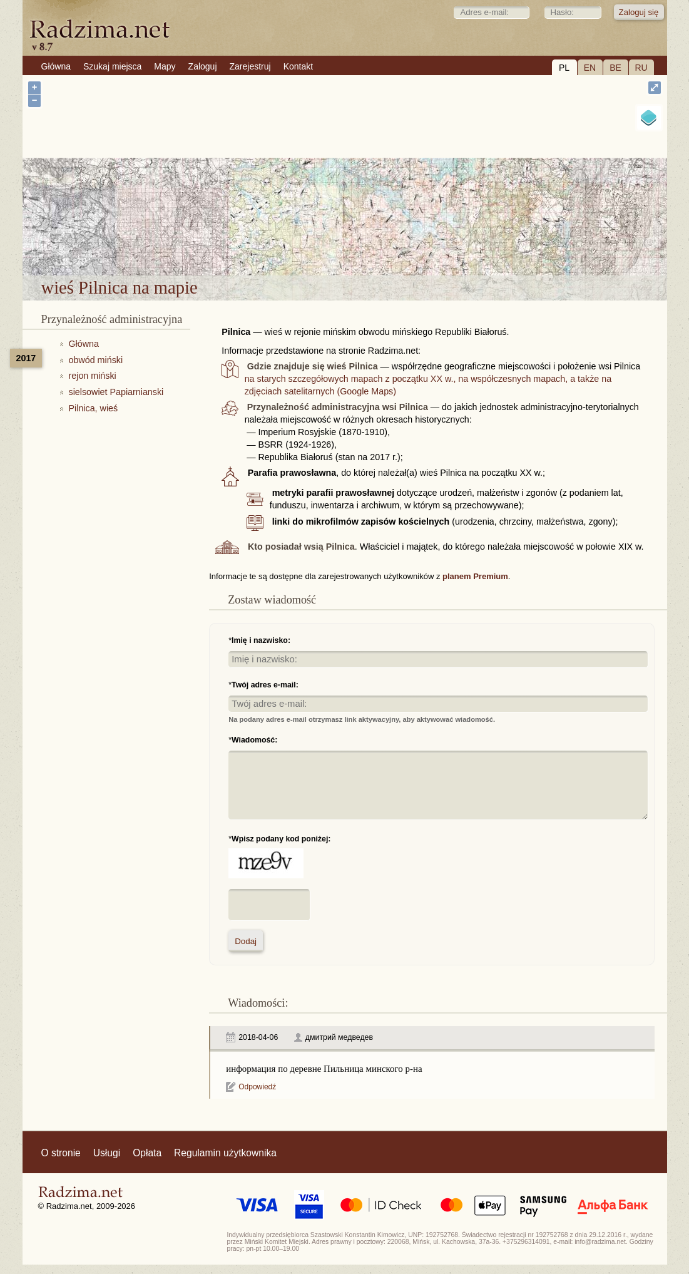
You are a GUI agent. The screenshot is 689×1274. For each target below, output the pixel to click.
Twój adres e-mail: (265, 685)
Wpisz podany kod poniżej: (281, 839)
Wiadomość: (254, 740)
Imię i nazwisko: (261, 640)
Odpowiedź (257, 1086)
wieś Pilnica (378, 242)
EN (590, 68)
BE (615, 68)
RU (641, 68)
